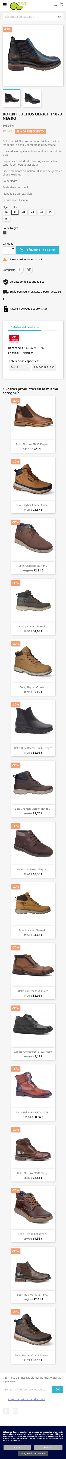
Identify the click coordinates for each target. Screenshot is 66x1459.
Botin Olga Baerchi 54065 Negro (33, 748)
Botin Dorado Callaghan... (33, 1234)
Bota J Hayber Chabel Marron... (33, 1355)
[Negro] (5, 233)
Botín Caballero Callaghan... (33, 869)
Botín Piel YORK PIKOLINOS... (33, 1112)
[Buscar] (33, 16)
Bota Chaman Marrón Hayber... (33, 808)
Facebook (6, 1411)
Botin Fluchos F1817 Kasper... (33, 444)
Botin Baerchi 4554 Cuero (33, 991)
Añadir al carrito (37, 250)
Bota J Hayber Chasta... (33, 687)
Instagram (15, 1411)
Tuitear (29, 269)
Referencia (15, 348)
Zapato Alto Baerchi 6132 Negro (33, 1051)
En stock (14, 353)
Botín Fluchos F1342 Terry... (33, 1173)
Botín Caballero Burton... (33, 565)
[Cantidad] (7, 250)
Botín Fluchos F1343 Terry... (33, 1294)
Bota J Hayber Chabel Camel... (33, 505)
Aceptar (17, 1447)
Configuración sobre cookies (33, 1453)
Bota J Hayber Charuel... (33, 626)
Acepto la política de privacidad (26, 1399)
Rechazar (48, 1447)
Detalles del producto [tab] (25, 327)
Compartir (19, 269)
